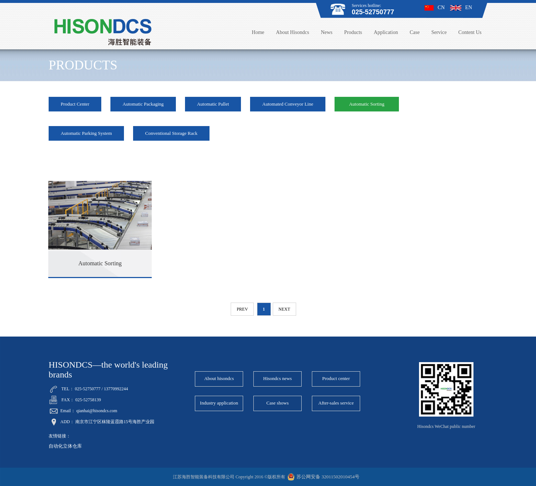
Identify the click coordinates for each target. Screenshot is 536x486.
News (326, 32)
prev (242, 309)
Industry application (219, 403)
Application (386, 32)
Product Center (75, 104)
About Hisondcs (292, 32)
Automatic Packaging (142, 104)
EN (461, 7)
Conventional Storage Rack (171, 133)
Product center (336, 378)
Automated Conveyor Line (287, 104)
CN (434, 7)
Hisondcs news (277, 378)
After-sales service (336, 403)
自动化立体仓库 (65, 446)
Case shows (277, 403)
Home (258, 32)
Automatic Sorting (366, 104)
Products (353, 32)
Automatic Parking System (86, 133)
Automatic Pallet (213, 104)
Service (439, 32)
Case (414, 32)
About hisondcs (219, 378)
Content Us (470, 32)
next (284, 309)
